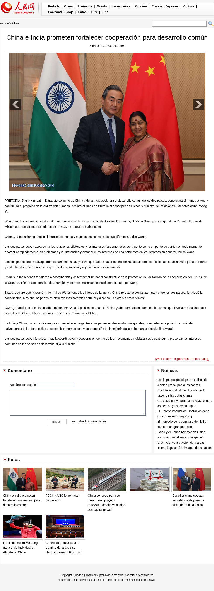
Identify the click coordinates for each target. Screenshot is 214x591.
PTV (94, 12)
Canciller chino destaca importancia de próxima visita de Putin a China (188, 500)
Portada (54, 6)
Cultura (188, 6)
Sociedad (55, 12)
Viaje (69, 12)
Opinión (141, 6)
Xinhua (94, 46)
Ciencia (157, 6)
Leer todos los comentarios (88, 421)
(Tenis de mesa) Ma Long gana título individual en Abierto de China (20, 547)
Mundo (102, 6)
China (68, 6)
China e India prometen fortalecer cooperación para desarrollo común (21, 500)
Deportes (172, 6)
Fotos (82, 12)
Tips (105, 12)
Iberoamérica (120, 6)
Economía (84, 6)
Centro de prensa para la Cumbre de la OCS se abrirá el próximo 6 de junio (64, 547)
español (4, 23)
